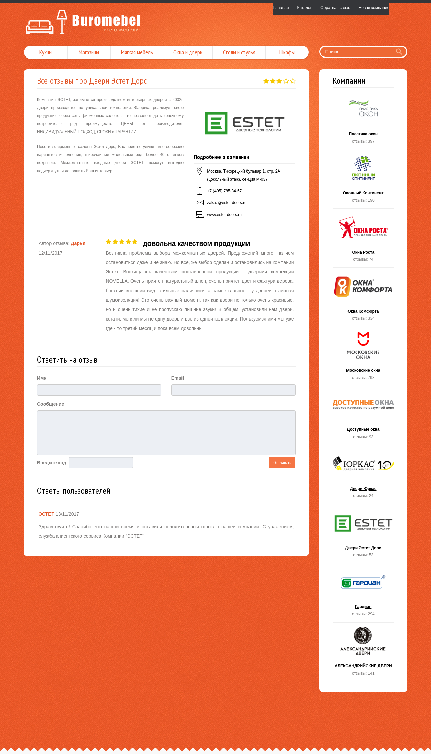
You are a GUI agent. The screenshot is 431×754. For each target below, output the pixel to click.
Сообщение (50, 404)
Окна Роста (363, 240)
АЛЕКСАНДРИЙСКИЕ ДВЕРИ (363, 654)
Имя (42, 378)
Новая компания (374, 7)
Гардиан (363, 594)
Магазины (89, 52)
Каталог (304, 7)
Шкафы (287, 52)
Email (177, 378)
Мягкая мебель (137, 52)
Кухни (45, 52)
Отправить (282, 463)
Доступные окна (363, 417)
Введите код (51, 462)
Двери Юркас (363, 476)
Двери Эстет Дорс (363, 535)
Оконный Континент (363, 180)
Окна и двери (187, 52)
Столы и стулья (239, 52)
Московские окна (363, 358)
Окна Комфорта (363, 299)
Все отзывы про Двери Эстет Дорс (92, 80)
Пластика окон (363, 122)
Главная (281, 7)
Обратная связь (335, 7)
